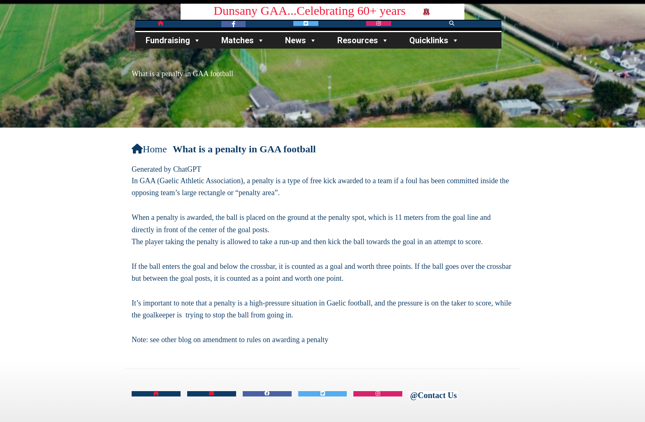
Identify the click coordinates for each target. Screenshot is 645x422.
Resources (363, 40)
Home (149, 149)
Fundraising (173, 40)
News (301, 40)
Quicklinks (434, 40)
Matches (242, 40)
